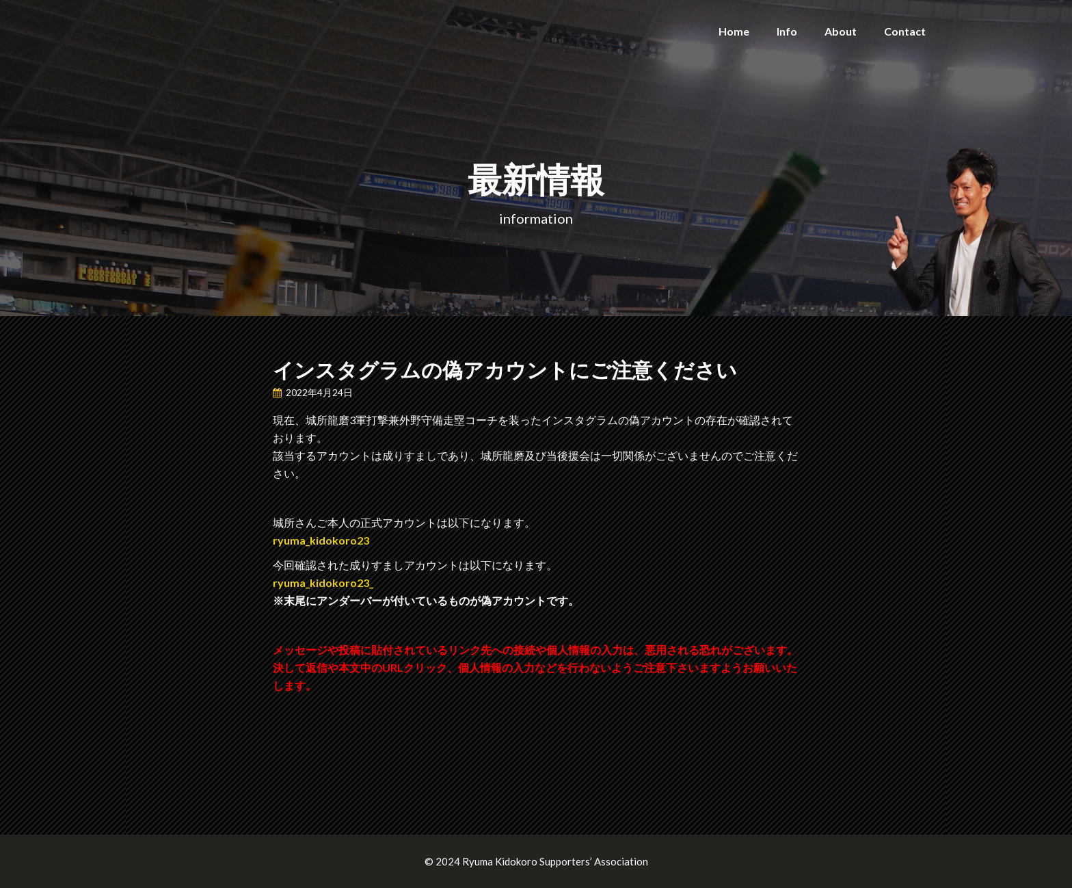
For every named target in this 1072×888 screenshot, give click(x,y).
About (841, 31)
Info (787, 31)
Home (734, 31)
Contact (905, 31)
